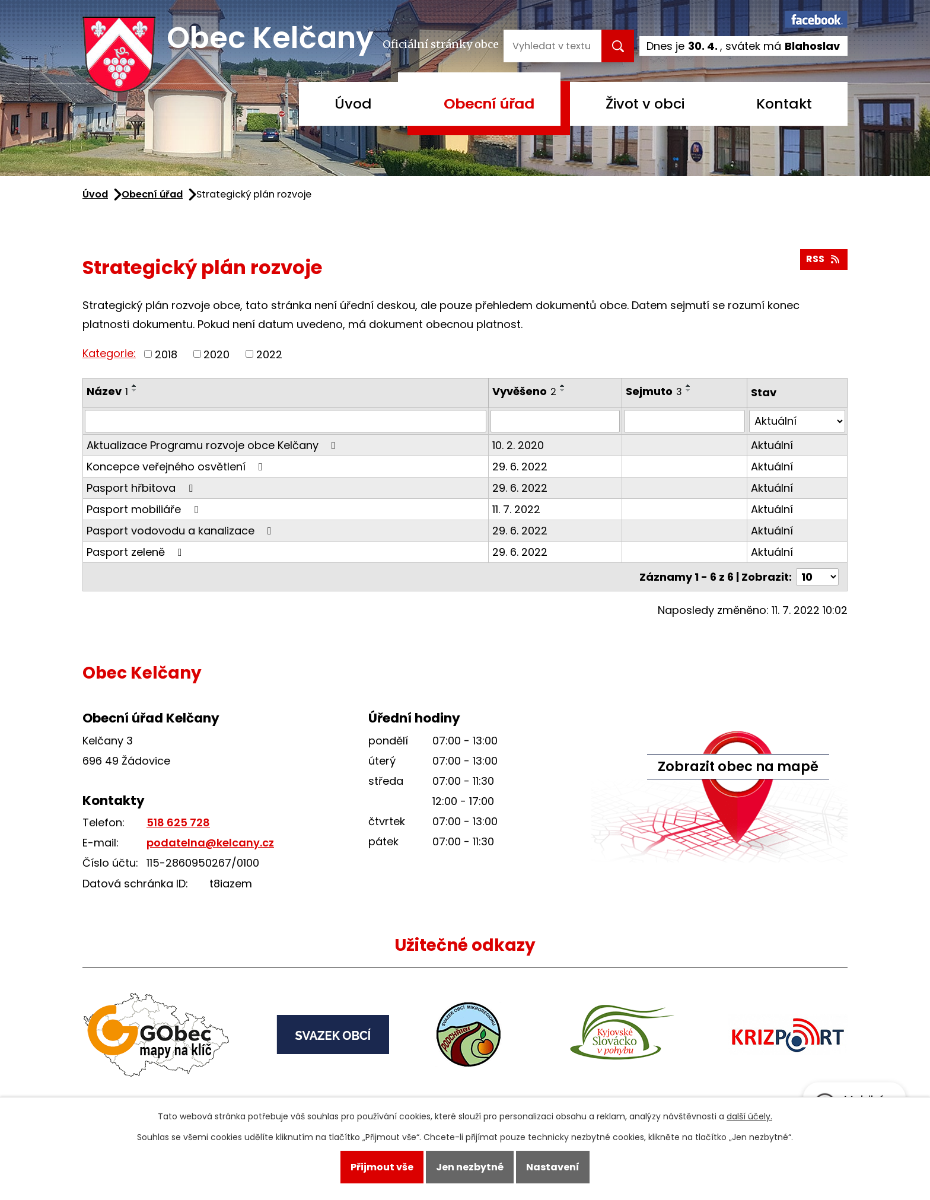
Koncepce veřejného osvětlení (177, 466)
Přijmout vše (382, 1167)
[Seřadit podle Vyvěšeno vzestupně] (562, 385)
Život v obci (645, 103)
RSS (823, 259)
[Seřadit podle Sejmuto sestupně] (688, 390)
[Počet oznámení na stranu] (817, 576)
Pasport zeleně (137, 552)
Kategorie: (109, 353)
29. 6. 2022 (519, 466)
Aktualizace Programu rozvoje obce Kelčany (213, 445)
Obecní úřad (489, 103)
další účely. (749, 1116)
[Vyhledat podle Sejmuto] (684, 421)
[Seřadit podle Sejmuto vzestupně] (688, 385)
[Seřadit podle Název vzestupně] (134, 385)
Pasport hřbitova (142, 487)
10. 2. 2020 (518, 445)
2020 (216, 353)
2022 (269, 353)
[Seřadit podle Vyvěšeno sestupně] (562, 390)
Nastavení (552, 1167)
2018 (166, 353)
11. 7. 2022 (516, 509)
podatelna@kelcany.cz (210, 842)
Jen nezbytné (470, 1167)
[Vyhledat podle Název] (285, 421)
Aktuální (772, 445)
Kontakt (784, 103)
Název (107, 391)
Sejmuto (654, 391)
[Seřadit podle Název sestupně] (134, 390)
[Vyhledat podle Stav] (797, 421)
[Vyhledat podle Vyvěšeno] (555, 421)
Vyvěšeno (524, 391)
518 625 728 (178, 822)
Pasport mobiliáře (145, 509)
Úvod (353, 103)
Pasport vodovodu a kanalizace (181, 530)
